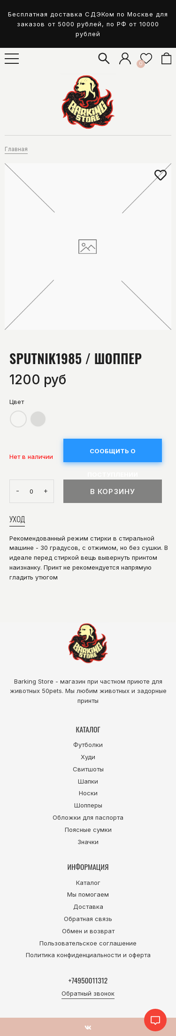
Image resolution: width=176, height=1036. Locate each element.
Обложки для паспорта (88, 817)
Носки (88, 793)
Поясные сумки (88, 829)
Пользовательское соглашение (88, 943)
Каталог (88, 882)
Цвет (16, 401)
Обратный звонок (88, 993)
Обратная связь (88, 918)
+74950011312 (88, 980)
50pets (52, 690)
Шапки (88, 781)
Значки (88, 842)
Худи (88, 757)
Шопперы (88, 805)
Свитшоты (88, 769)
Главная (16, 149)
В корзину (113, 491)
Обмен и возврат (88, 931)
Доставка (88, 906)
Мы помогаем (88, 894)
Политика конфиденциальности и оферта (88, 955)
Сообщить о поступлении (112, 454)
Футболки (88, 744)
